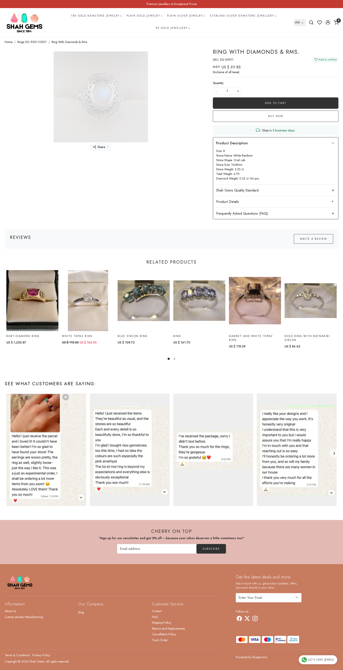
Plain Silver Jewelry (186, 16)
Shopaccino (259, 657)
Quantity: (218, 83)
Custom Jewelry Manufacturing (24, 617)
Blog (81, 612)
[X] (247, 619)
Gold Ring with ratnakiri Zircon (307, 338)
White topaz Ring (77, 336)
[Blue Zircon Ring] (144, 300)
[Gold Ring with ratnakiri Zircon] (311, 301)
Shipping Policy (161, 622)
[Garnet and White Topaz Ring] (255, 300)
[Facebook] (239, 619)
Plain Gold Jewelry (144, 16)
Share (99, 147)
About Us (10, 611)
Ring (177, 336)
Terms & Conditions (17, 655)
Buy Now (275, 116)
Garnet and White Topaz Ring (251, 338)
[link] (311, 22)
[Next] (334, 453)
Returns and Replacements (168, 628)
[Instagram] (255, 619)
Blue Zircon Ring (133, 336)
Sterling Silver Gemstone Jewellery (243, 16)
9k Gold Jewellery (173, 28)
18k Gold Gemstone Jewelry (96, 16)
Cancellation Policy (164, 634)
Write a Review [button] (313, 239)
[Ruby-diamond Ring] (32, 300)
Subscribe (211, 549)
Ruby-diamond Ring (23, 336)
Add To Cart (275, 103)
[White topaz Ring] (88, 300)
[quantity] (227, 91)
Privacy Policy (41, 655)
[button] (328, 22)
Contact (157, 611)
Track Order (160, 640)
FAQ (155, 617)
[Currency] (299, 22)
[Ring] (199, 300)
